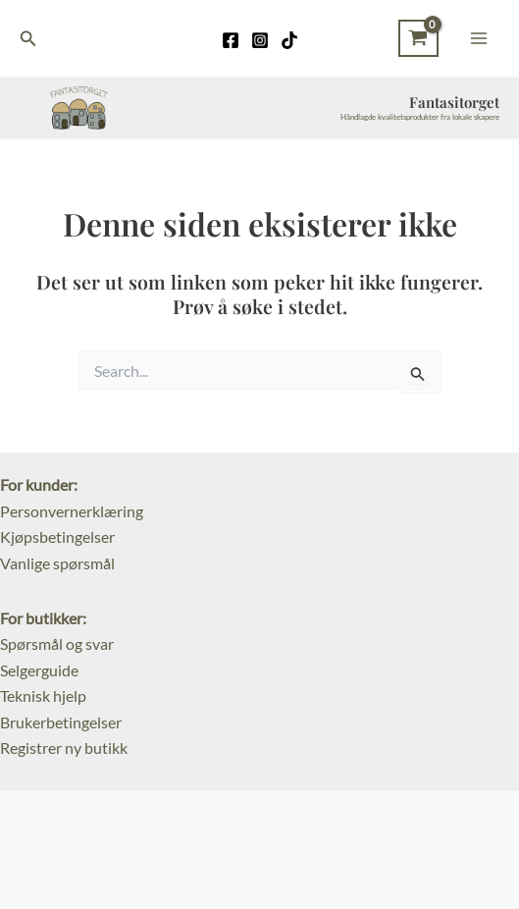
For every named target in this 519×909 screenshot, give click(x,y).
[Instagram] (260, 40)
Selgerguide (39, 670)
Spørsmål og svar (57, 643)
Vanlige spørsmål (57, 563)
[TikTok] (289, 40)
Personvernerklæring (71, 511)
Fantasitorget (454, 102)
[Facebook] (230, 40)
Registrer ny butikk (64, 747)
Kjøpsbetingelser (57, 536)
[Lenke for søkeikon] (28, 39)
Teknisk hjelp (43, 695)
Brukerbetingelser (61, 722)
